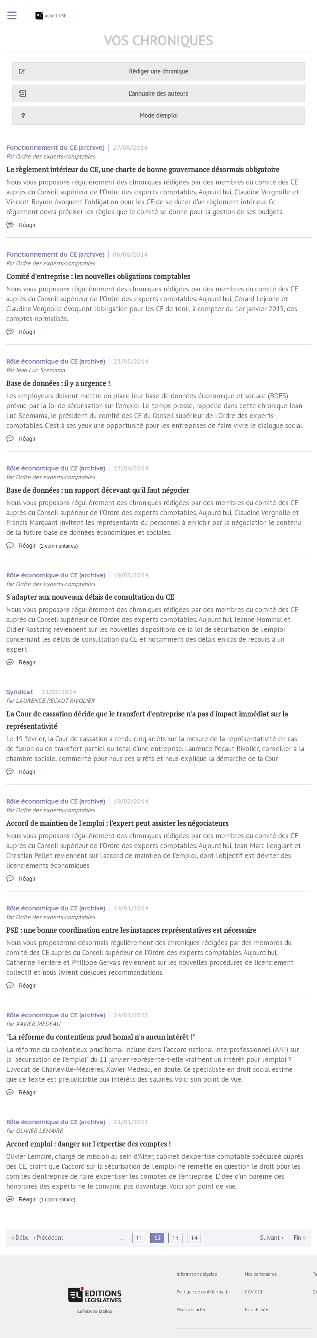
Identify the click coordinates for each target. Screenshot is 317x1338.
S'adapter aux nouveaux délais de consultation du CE (90, 597)
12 (157, 1238)
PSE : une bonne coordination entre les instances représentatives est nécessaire (131, 930)
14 (194, 1238)
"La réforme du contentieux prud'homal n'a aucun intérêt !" (100, 1037)
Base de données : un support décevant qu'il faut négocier (97, 490)
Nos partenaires (261, 1274)
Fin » (300, 1237)
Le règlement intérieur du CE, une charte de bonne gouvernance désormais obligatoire (142, 169)
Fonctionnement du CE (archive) (55, 147)
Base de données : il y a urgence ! (58, 383)
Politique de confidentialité (203, 1292)
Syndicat (19, 692)
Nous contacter (191, 1309)
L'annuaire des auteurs (158, 93)
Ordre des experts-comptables (55, 156)
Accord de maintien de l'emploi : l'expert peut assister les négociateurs (117, 823)
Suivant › (271, 1237)
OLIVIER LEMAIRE (39, 1131)
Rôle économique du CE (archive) (55, 361)
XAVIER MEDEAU (38, 1024)
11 (139, 1238)
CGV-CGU (254, 1292)
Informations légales (197, 1274)
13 (175, 1238)
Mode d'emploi (158, 115)
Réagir (27, 225)
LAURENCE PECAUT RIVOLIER (55, 700)
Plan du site (256, 1309)
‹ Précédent (48, 1237)
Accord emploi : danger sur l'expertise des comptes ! (88, 1144)
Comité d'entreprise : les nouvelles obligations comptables (98, 276)
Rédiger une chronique (158, 71)
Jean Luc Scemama (40, 370)
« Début (21, 1237)
